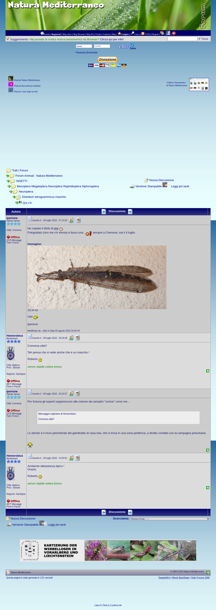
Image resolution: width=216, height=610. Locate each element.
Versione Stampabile (148, 186)
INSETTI (21, 181)
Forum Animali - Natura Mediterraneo (39, 175)
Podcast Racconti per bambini (27, 86)
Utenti (98, 34)
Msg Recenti (79, 34)
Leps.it (97, 605)
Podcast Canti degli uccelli (26, 91)
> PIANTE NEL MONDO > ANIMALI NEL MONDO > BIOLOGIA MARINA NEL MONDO (169, 518)
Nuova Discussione (161, 180)
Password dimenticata (86, 52)
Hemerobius (15, 335)
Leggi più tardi (180, 186)
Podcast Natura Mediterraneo (27, 80)
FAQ (148, 34)
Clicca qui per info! (112, 39)
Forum (47, 34)
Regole (155, 34)
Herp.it (106, 605)
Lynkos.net (116, 605)
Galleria (106, 34)
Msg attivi (67, 34)
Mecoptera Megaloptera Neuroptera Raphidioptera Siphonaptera (58, 186)
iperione (12, 218)
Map (114, 34)
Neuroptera (26, 191)
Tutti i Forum (20, 170)
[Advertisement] (108, 125)
